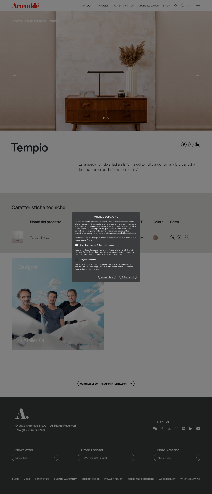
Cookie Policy (86, 240)
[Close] (135, 216)
